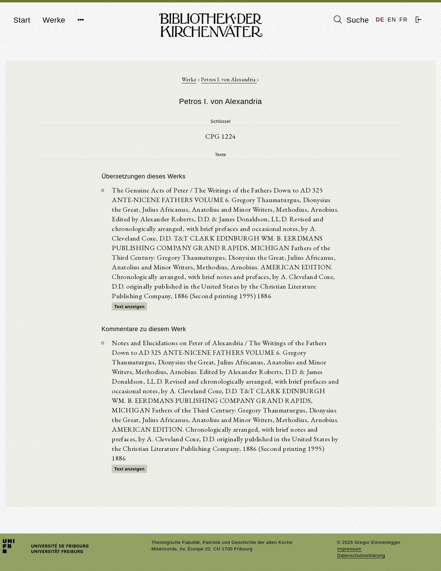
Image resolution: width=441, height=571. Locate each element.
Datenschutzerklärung (361, 555)
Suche (351, 19)
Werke (53, 20)
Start (21, 20)
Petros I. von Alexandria (229, 79)
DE (380, 20)
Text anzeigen (129, 306)
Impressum (349, 548)
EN (392, 20)
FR (403, 20)
